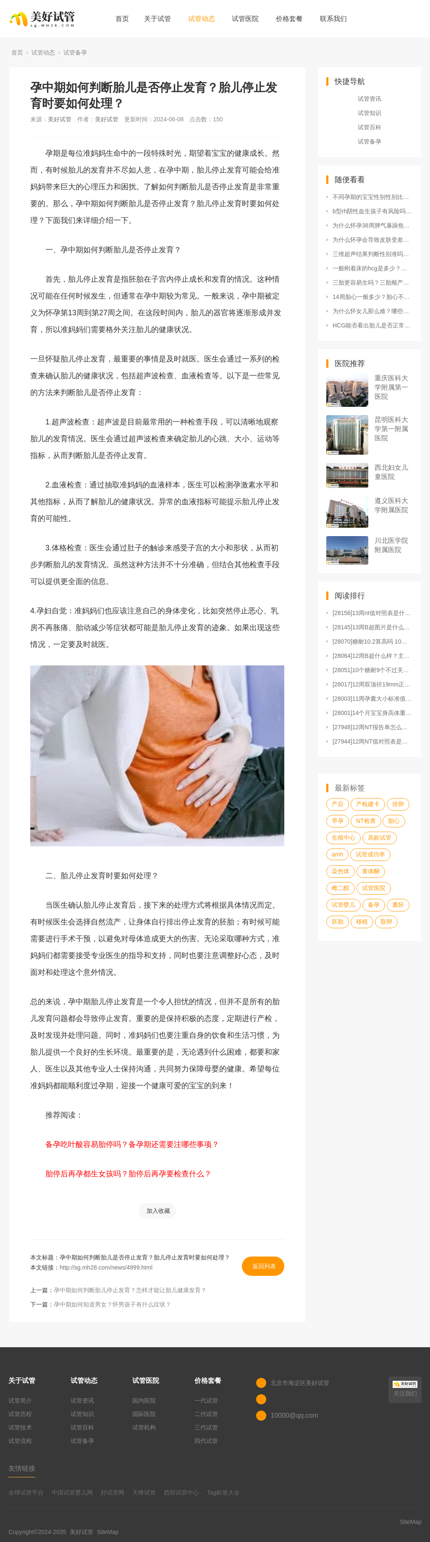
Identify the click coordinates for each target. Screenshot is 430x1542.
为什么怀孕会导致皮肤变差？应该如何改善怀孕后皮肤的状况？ (372, 239)
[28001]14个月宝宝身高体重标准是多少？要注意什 (372, 712)
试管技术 (20, 1427)
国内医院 (144, 1400)
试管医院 (245, 18)
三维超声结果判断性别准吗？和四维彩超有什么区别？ (372, 254)
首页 (122, 18)
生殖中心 (343, 837)
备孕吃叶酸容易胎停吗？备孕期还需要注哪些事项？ (132, 1144)
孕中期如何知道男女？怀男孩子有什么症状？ (112, 1304)
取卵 (386, 921)
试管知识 (369, 113)
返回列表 (264, 1266)
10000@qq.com (294, 1415)
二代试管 (206, 1414)
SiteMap (107, 1532)
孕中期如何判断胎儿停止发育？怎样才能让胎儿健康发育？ (130, 1290)
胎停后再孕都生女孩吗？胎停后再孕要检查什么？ (128, 1174)
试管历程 (20, 1414)
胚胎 (337, 921)
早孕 (337, 820)
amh (337, 854)
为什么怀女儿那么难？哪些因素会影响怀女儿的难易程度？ (372, 311)
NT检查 (366, 820)
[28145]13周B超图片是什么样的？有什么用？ (372, 627)
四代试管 (206, 1440)
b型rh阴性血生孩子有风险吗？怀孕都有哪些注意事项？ (372, 211)
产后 (337, 804)
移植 (362, 921)
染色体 (340, 871)
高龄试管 (379, 837)
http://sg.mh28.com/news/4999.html (106, 1267)
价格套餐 (289, 18)
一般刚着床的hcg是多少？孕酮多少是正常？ (372, 268)
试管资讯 (369, 98)
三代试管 (206, 1427)
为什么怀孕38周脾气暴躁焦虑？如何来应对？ (372, 225)
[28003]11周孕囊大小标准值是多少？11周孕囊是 (372, 698)
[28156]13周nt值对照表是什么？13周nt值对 (372, 613)
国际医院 (144, 1414)
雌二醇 (340, 888)
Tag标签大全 (223, 1492)
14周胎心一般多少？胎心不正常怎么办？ (372, 296)
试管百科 (369, 127)
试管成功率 (370, 854)
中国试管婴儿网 (72, 1492)
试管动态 (201, 18)
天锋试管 (144, 1492)
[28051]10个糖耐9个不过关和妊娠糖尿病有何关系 (372, 670)
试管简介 (20, 1400)
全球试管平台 (26, 1492)
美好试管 (59, 119)
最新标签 (350, 788)
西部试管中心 (181, 1492)
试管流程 (20, 1440)
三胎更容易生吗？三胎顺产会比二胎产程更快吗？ (372, 282)
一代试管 (206, 1400)
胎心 (394, 820)
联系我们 (333, 18)
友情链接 (21, 1468)
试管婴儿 (343, 904)
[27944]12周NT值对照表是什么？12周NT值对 (372, 741)
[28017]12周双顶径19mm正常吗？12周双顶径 (372, 684)
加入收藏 (158, 1210)
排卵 (398, 804)
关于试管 (157, 18)
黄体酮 (371, 871)
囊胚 (398, 904)
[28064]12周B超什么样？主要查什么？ (372, 655)
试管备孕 (75, 52)
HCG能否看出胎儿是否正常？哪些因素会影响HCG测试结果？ (372, 325)
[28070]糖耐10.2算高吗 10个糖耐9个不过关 (372, 641)
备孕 (374, 904)
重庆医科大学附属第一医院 (391, 387)
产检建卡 (368, 804)
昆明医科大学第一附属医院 (391, 429)
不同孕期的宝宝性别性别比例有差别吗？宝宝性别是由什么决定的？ (372, 197)
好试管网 (112, 1492)
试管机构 (144, 1427)
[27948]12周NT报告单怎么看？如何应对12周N (372, 727)
